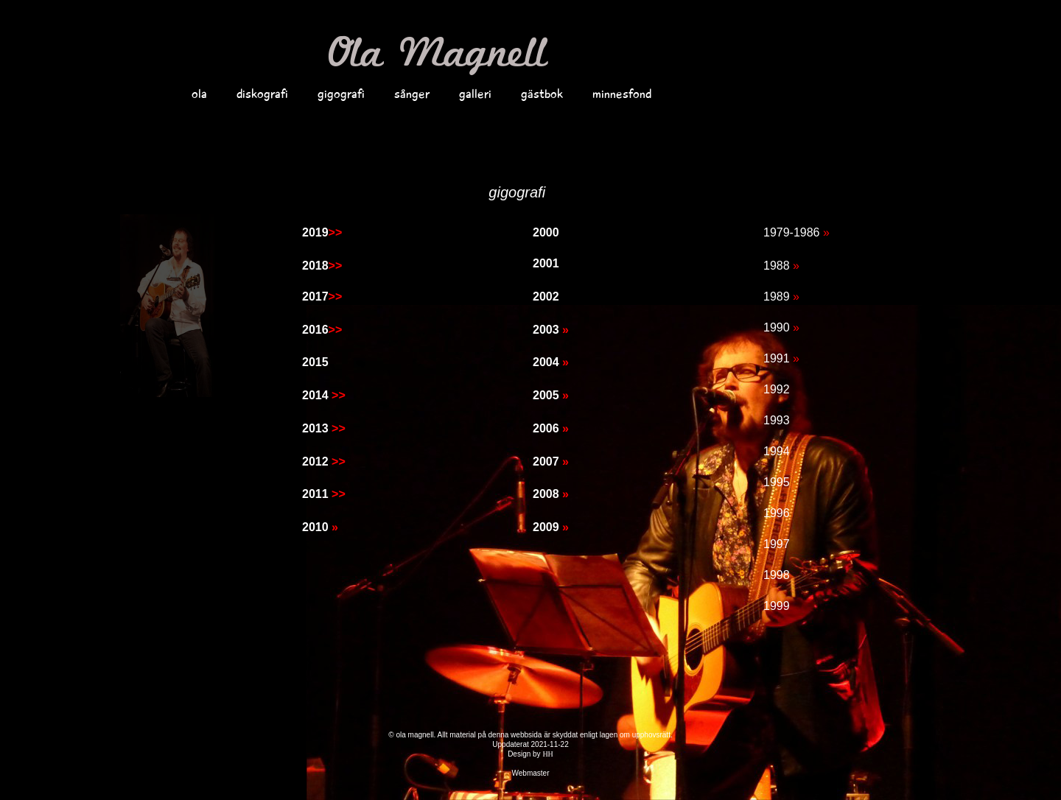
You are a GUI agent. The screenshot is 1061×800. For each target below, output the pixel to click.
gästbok (542, 93)
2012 (324, 461)
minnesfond (621, 93)
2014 (324, 395)
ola (199, 93)
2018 (322, 265)
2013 (324, 428)
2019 (322, 232)
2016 (322, 329)
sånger (412, 93)
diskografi (262, 93)
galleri (475, 93)
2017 (322, 296)
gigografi (341, 93)
